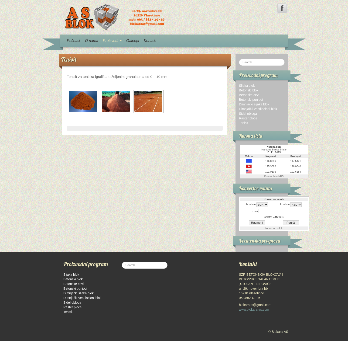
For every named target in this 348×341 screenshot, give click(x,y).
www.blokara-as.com (254, 309)
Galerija (132, 41)
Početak (73, 41)
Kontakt (150, 41)
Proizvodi (112, 41)
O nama (91, 41)
